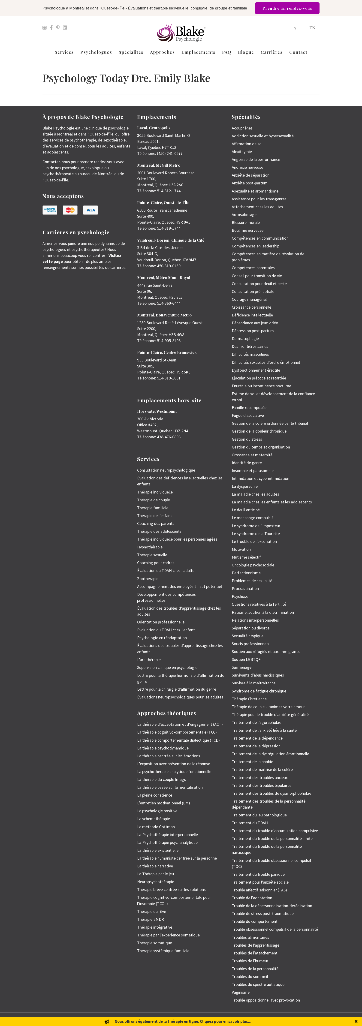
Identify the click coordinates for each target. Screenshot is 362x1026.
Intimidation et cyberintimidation (260, 478)
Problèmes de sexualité (252, 580)
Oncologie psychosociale (253, 565)
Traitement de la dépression (256, 746)
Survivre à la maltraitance (253, 683)
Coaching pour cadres (155, 562)
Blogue (246, 52)
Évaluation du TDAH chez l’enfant (166, 629)
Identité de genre (247, 462)
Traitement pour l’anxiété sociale (260, 882)
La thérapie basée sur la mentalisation (170, 787)
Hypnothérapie (150, 547)
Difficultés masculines (250, 354)
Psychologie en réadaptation (162, 637)
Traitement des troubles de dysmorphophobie (271, 793)
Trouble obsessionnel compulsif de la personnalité (275, 929)
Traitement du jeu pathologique (259, 815)
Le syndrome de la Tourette (256, 533)
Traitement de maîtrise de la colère (262, 769)
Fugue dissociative (248, 415)
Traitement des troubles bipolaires (261, 785)
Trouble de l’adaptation (252, 897)
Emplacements (198, 52)
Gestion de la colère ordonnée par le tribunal (270, 423)
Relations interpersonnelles (255, 620)
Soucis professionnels (250, 643)
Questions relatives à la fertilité (259, 604)
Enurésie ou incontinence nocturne (261, 385)
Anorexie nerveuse (247, 167)
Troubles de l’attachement (255, 953)
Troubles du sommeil (250, 976)
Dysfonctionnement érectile (256, 370)
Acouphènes (242, 128)
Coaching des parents (155, 523)
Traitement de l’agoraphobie (256, 722)
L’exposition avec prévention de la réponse (173, 763)
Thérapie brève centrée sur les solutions (171, 889)
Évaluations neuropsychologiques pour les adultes (180, 697)
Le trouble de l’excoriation (254, 541)
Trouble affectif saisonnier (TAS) (259, 890)
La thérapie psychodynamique (163, 748)
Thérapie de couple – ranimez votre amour (268, 706)
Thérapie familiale (152, 507)
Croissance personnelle (251, 307)
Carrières (272, 52)
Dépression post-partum (253, 330)
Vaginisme (241, 992)
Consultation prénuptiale (253, 291)
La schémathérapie (153, 818)
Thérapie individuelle (155, 492)
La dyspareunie (245, 486)
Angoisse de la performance (256, 159)
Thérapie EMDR (150, 919)
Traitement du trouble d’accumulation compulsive (275, 830)
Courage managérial (249, 299)
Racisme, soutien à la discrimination (263, 612)
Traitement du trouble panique (258, 874)
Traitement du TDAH (250, 822)
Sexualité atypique (247, 635)
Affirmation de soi (247, 143)
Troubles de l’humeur (250, 960)
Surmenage (241, 667)
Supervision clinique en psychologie (167, 667)
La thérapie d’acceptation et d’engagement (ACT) (180, 724)
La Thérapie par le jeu (155, 873)
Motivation (241, 549)
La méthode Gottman (156, 826)
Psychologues (96, 52)
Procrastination (245, 588)
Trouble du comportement (255, 921)
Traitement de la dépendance (257, 738)
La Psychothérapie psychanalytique (167, 842)
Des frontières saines (250, 346)
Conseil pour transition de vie (257, 275)
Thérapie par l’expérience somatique (168, 935)
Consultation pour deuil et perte (259, 283)
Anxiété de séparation (250, 175)
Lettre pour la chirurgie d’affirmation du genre (176, 689)
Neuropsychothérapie (155, 881)
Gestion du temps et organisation (261, 447)
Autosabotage (244, 214)
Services (64, 52)
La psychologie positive (157, 810)
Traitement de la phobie (252, 761)
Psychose (240, 596)
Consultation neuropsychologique (166, 470)
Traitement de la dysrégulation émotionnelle (270, 753)
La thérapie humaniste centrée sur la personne (177, 858)
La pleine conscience (154, 795)
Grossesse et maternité (252, 454)
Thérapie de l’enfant (154, 515)
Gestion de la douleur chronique (259, 431)
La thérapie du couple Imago (161, 779)
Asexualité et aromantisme (255, 191)
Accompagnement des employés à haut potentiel (179, 586)
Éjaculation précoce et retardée (259, 378)
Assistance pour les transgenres (259, 199)
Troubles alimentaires (250, 937)
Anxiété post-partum (250, 183)
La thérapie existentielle (157, 850)
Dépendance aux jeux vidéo (255, 322)
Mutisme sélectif (246, 557)
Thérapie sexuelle (152, 554)
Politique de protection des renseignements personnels (288, 1019)
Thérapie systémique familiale (163, 950)
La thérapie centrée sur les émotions (168, 755)
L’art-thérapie (149, 659)
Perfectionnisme (246, 572)
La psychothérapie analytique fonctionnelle (174, 771)
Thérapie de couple (153, 499)
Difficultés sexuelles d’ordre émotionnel (266, 362)
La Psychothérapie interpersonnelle (167, 834)
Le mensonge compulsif (252, 517)
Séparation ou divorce (250, 628)
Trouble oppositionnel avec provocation (266, 1000)
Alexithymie (242, 151)
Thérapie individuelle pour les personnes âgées (177, 539)
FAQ (226, 52)
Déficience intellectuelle (252, 315)
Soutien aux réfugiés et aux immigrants (266, 651)
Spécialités (131, 52)
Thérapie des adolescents (159, 531)
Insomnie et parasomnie (253, 470)
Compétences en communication (260, 238)
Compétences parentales (253, 267)
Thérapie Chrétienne (249, 698)
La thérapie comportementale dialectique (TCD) (178, 740)
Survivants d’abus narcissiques (258, 675)
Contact (298, 52)
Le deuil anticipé (246, 509)
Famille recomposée (249, 407)
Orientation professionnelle (160, 622)
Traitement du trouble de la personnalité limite (272, 838)
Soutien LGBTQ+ (246, 659)
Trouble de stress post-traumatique (263, 913)
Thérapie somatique (154, 942)
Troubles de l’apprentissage (255, 945)
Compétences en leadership (255, 246)
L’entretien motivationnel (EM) (163, 803)
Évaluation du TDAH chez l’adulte (165, 570)
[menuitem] (312, 27)
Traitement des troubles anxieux (260, 777)
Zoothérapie (147, 578)
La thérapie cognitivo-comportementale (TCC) (177, 732)
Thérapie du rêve (151, 911)
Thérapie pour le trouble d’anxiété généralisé (270, 714)
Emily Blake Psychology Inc (67, 1019)
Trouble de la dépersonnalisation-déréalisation (272, 905)
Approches (162, 52)
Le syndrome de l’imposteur (256, 525)
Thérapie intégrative (154, 927)
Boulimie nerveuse (247, 230)
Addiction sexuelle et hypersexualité (263, 135)
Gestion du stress (247, 439)
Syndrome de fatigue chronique (259, 691)
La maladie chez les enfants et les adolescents (272, 502)
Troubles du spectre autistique (258, 984)
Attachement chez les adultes (257, 206)
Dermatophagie (245, 338)
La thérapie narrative (155, 866)
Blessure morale (246, 222)
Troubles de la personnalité (255, 968)
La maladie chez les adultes (255, 494)
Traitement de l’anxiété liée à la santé (264, 730)
